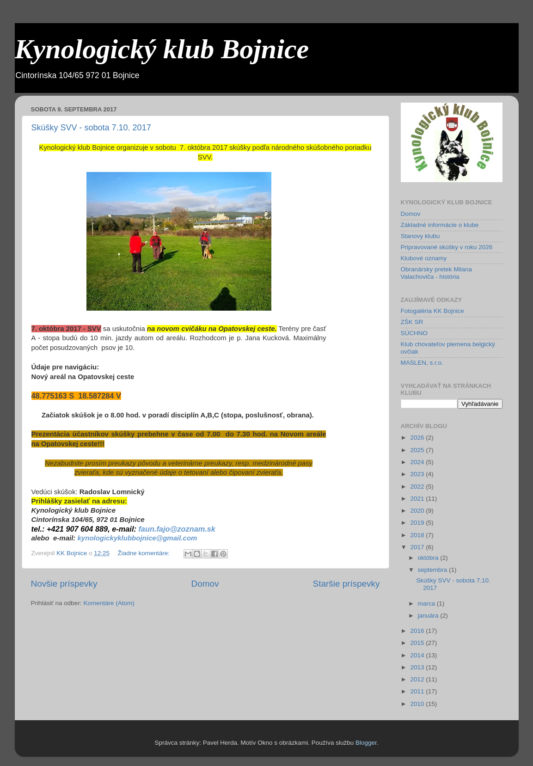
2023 (418, 474)
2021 (418, 498)
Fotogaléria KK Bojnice (432, 310)
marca (427, 603)
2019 (418, 522)
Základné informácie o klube (440, 224)
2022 (418, 486)
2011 (418, 691)
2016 (418, 630)
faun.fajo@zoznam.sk (176, 529)
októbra (429, 557)
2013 (418, 667)
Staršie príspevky (346, 583)
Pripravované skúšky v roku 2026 (447, 247)
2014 (418, 655)
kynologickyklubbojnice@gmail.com (137, 538)
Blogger (366, 742)
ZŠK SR (412, 322)
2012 (418, 679)
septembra (433, 569)
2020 (418, 510)
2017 (418, 547)
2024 (418, 462)
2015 (418, 642)
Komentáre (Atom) (108, 603)
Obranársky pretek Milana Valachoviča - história (436, 273)
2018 (418, 535)
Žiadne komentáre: (144, 553)
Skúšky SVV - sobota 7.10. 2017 (91, 127)
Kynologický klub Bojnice (162, 49)
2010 (418, 703)
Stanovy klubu (420, 236)
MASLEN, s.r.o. (422, 362)
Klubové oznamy (424, 258)
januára (429, 615)
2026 (418, 437)
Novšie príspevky (64, 583)
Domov (205, 583)
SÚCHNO (414, 333)
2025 (418, 450)
